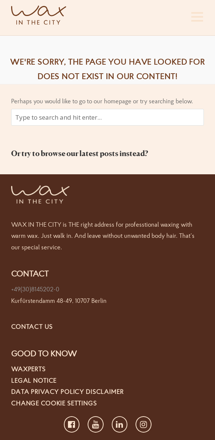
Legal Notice (33, 380)
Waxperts (28, 369)
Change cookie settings (54, 403)
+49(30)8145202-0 (35, 289)
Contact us (32, 326)
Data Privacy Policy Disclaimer (67, 391)
